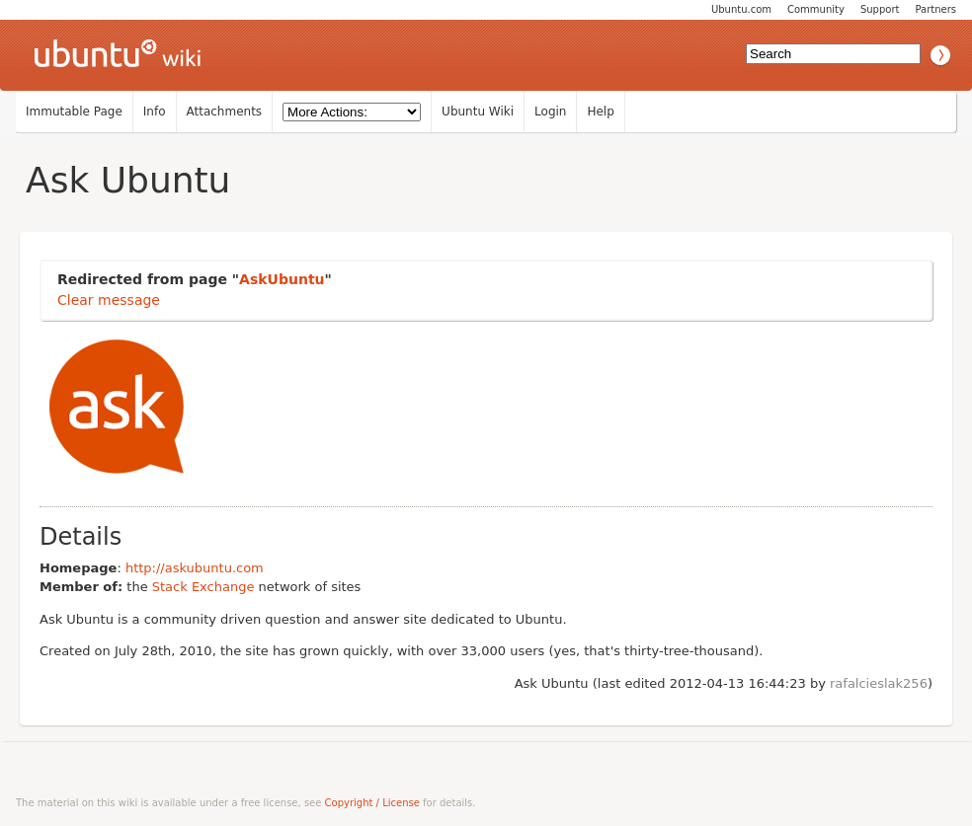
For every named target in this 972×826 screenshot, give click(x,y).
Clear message (108, 300)
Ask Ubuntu (128, 180)
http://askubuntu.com (194, 568)
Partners (935, 9)
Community (816, 9)
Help (600, 111)
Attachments (225, 111)
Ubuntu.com (741, 9)
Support (880, 9)
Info (154, 111)
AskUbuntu (281, 279)
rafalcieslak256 (879, 683)
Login (550, 111)
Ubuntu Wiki (478, 111)
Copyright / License (372, 802)
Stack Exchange (203, 586)
